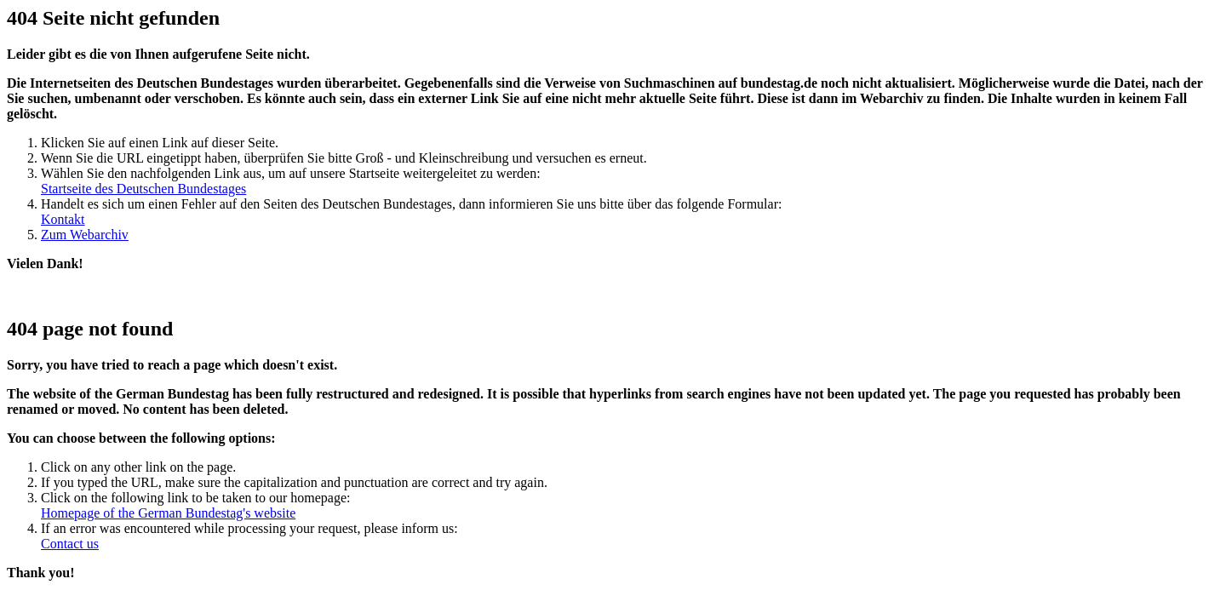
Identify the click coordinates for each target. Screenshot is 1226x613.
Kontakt (63, 219)
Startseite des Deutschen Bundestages (143, 188)
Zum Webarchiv (85, 234)
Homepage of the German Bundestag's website (168, 513)
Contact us (70, 543)
